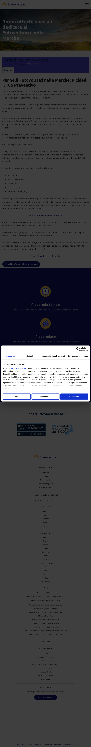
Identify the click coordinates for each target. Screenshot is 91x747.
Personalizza (45, 397)
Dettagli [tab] (30, 356)
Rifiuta (16, 397)
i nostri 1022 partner (17, 368)
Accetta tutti (74, 397)
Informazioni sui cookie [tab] (78, 356)
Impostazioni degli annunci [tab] (53, 356)
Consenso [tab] (10, 356)
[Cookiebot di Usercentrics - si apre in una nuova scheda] (78, 349)
